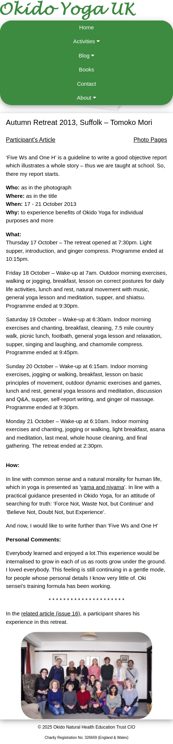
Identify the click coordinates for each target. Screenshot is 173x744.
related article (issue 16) (50, 613)
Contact (86, 84)
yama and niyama (102, 487)
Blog (86, 55)
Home (86, 27)
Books (86, 69)
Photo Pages (150, 140)
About (86, 98)
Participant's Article (30, 140)
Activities (86, 41)
